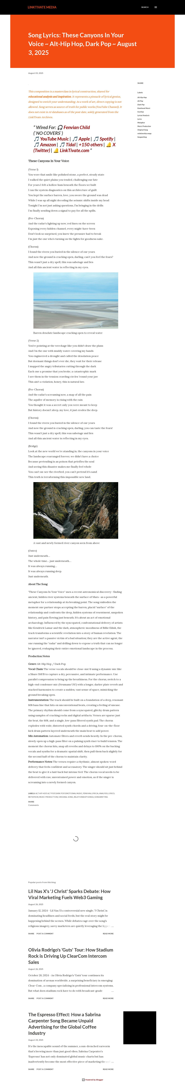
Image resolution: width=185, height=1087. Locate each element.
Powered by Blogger (92, 1080)
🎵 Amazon (44, 144)
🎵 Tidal (67, 144)
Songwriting (142, 137)
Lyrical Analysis (143, 115)
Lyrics (139, 119)
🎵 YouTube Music (51, 139)
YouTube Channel (107, 106)
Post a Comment (45, 933)
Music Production (144, 126)
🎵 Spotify (103, 139)
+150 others (91, 144)
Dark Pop (140, 104)
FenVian (140, 112)
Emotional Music (143, 108)
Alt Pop (140, 101)
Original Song (142, 130)
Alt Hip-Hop (142, 97)
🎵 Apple (81, 139)
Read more (108, 933)
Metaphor (141, 122)
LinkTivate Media (42, 7)
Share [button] (140, 83)
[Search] (145, 7)
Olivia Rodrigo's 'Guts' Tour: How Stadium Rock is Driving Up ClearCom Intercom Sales (70, 956)
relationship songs (144, 133)
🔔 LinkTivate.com (71, 150)
